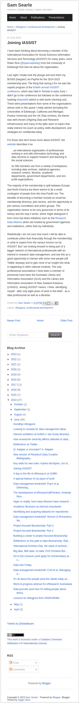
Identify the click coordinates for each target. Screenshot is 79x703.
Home (12, 17)
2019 (14, 374)
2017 (14, 384)
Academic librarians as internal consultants (37, 506)
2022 (14, 359)
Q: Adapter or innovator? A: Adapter (33, 449)
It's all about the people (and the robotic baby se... (41, 579)
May (16, 604)
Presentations (56, 17)
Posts (14, 662)
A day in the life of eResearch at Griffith (35, 473)
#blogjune (21, 27)
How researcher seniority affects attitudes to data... (41, 439)
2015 (14, 394)
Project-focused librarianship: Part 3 (33, 525)
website (11, 144)
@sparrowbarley (30, 63)
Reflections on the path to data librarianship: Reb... (41, 540)
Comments (17, 669)
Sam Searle (19, 5)
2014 (14, 399)
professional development (41, 27)
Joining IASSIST (22, 468)
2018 (14, 379)
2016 (14, 389)
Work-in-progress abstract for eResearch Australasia (42, 584)
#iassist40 (22, 99)
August (18, 414)
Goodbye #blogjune (24, 424)
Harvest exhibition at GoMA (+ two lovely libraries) (41, 434)
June (17, 419)
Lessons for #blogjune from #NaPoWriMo (36, 598)
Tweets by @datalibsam (20, 623)
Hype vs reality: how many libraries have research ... (42, 501)
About (23, 17)
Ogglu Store (24, 700)
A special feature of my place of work (33, 478)
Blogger (46, 683)
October (19, 404)
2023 (14, 354)
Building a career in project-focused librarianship (40, 535)
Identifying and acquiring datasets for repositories (40, 511)
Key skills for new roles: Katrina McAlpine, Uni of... (41, 463)
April (17, 609)
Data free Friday (22, 565)
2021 (14, 364)
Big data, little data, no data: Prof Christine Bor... (40, 551)
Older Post (66, 320)
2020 (14, 369)
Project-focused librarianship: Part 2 (33, 530)
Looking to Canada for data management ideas (39, 429)
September (20, 409)
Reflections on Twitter (25, 444)
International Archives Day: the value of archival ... (41, 545)
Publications (38, 17)
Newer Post (13, 320)
